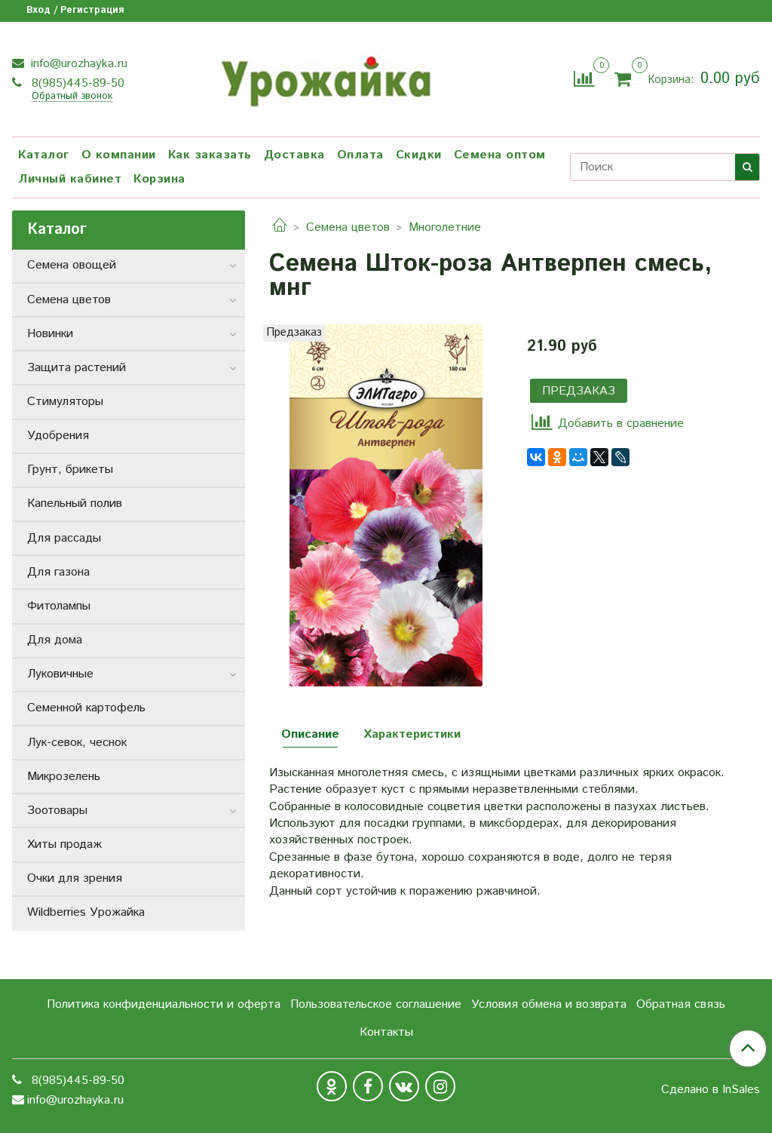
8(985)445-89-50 (76, 83)
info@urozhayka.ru (77, 63)
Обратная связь (680, 1004)
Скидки (419, 155)
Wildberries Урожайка (86, 912)
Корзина (159, 179)
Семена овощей (71, 265)
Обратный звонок (72, 97)
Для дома (54, 640)
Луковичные (60, 674)
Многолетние (445, 227)
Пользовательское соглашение (375, 1004)
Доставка (294, 155)
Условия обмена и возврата (548, 1004)
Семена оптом (500, 155)
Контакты (386, 1032)
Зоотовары (57, 810)
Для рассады (64, 538)
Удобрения (58, 435)
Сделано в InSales (710, 1090)
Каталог (43, 155)
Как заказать (210, 155)
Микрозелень (63, 776)
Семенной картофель (86, 708)
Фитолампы (58, 606)
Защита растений (76, 367)
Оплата (360, 155)
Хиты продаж (64, 844)
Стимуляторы (65, 401)
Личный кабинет (69, 179)
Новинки (50, 333)
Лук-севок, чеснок (77, 742)
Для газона (58, 572)
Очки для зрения (74, 878)
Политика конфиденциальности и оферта (163, 1004)
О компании (118, 155)
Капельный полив (74, 503)
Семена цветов (348, 227)
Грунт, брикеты (70, 469)
